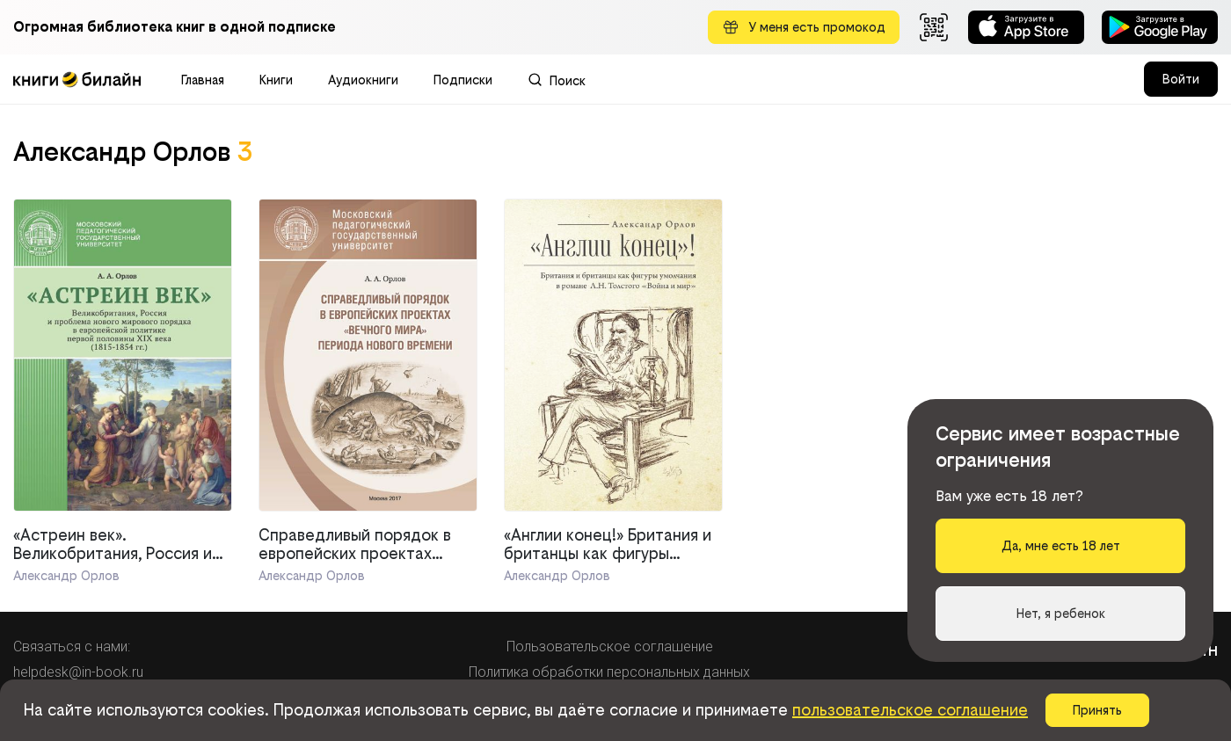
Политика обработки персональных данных (609, 672)
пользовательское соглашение (910, 710)
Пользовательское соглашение (609, 646)
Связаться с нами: (71, 646)
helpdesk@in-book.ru (78, 672)
